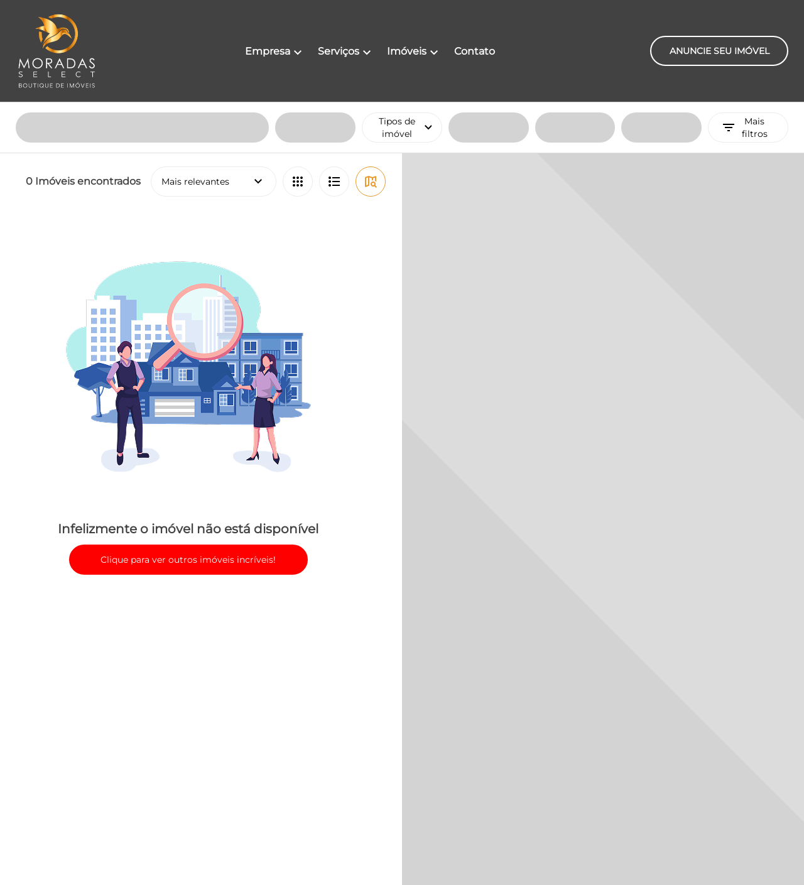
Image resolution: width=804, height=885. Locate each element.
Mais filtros (744, 25)
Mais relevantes (213, 79)
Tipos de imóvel (410, 25)
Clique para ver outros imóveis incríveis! (188, 457)
